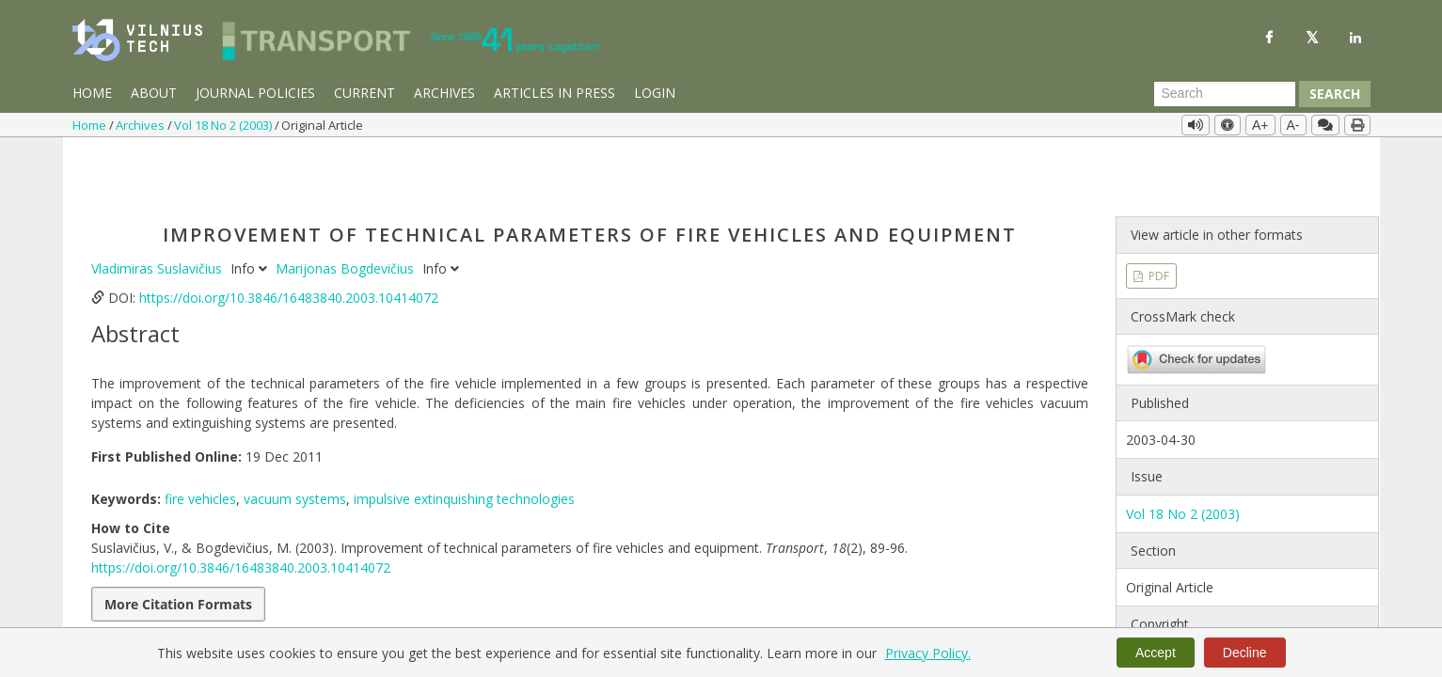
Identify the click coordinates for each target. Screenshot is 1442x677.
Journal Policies (255, 93)
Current (364, 93)
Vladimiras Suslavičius (158, 207)
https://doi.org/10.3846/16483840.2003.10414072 (288, 236)
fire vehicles (200, 438)
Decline (1245, 652)
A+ (1260, 125)
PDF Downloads (600, 590)
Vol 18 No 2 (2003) (224, 125)
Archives (444, 93)
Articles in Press (554, 93)
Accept (1155, 652)
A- (1293, 125)
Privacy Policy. (928, 653)
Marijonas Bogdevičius (347, 207)
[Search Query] (1224, 94)
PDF (1157, 214)
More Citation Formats (178, 543)
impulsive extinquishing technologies (464, 438)
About (154, 93)
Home (92, 93)
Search (1334, 93)
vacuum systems (295, 438)
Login (654, 93)
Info (250, 207)
